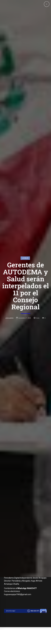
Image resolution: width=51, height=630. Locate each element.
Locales (25, 284)
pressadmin (9, 344)
